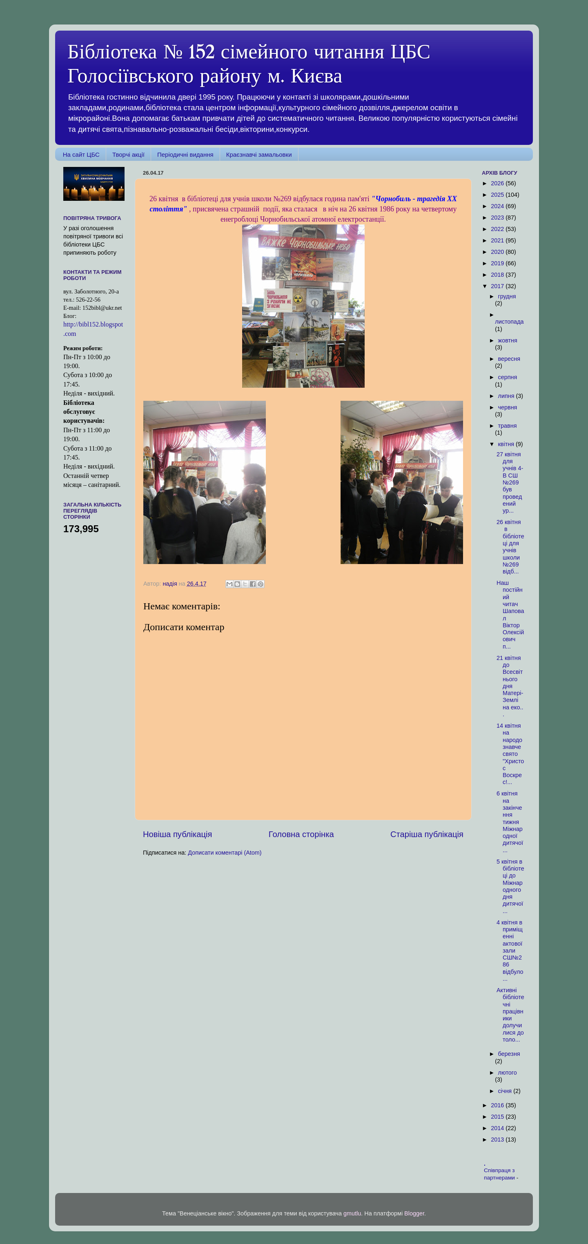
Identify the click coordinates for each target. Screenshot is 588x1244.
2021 (498, 240)
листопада (509, 321)
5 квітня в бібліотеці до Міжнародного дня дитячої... (510, 886)
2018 (498, 274)
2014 (498, 1128)
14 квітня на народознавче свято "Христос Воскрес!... (510, 753)
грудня (507, 296)
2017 (498, 286)
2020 (498, 252)
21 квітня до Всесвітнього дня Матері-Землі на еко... (510, 686)
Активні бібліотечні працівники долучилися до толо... (510, 1015)
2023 (498, 217)
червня (507, 407)
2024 (498, 206)
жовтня (507, 340)
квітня (507, 444)
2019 (498, 263)
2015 (498, 1116)
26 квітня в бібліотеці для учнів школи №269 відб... (510, 547)
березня (509, 1054)
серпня (507, 377)
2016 (498, 1105)
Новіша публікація (177, 834)
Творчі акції (128, 154)
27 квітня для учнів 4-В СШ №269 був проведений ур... (510, 482)
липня (507, 396)
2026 (498, 183)
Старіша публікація (426, 834)
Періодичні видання (185, 154)
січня (506, 1091)
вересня (509, 358)
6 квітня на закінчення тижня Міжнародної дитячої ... (510, 821)
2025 (498, 194)
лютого (507, 1072)
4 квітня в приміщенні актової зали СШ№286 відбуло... (510, 950)
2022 (498, 229)
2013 (498, 1139)
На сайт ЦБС (81, 154)
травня (507, 425)
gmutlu (352, 1213)
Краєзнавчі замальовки (259, 154)
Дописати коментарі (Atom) (224, 852)
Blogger (414, 1213)
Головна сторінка (301, 834)
